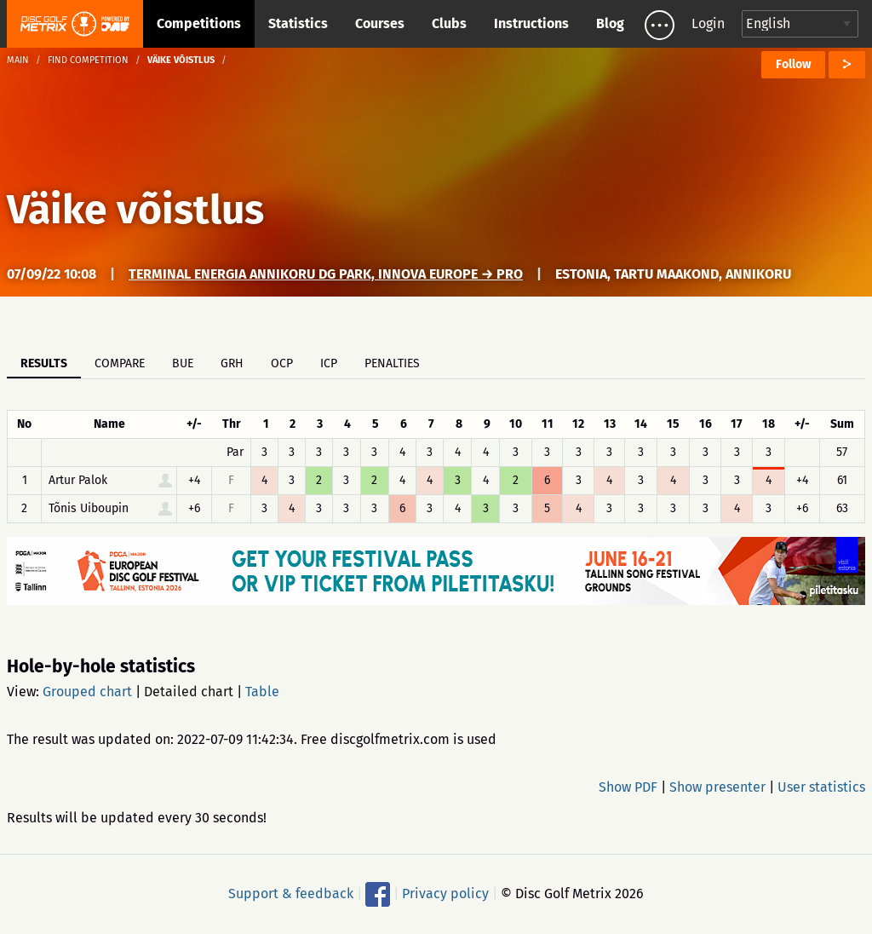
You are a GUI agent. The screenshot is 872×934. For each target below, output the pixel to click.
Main (18, 60)
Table (262, 691)
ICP (328, 363)
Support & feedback (290, 893)
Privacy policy (445, 893)
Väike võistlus (135, 209)
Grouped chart (87, 691)
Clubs (449, 23)
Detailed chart (188, 691)
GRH (232, 363)
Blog (610, 23)
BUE (182, 363)
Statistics (298, 23)
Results (43, 363)
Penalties (392, 363)
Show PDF (628, 787)
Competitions (199, 23)
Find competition (88, 60)
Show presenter (717, 787)
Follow (793, 64)
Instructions (531, 23)
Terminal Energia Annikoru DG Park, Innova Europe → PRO (326, 274)
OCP (282, 363)
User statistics (821, 787)
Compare (120, 363)
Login (708, 23)
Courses (379, 23)
